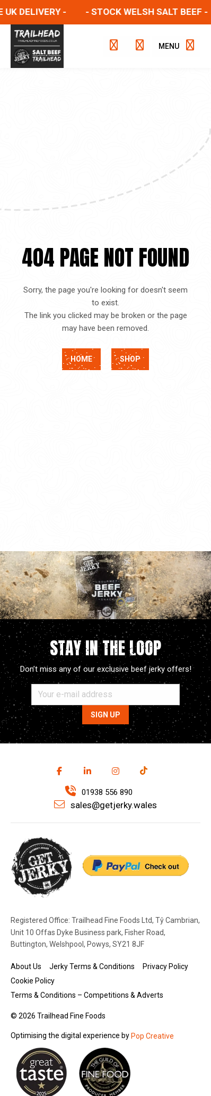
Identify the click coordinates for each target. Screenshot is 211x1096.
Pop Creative (152, 1036)
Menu (176, 45)
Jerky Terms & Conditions (92, 966)
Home (81, 359)
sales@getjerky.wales (105, 804)
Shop (130, 359)
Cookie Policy (33, 980)
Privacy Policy (165, 966)
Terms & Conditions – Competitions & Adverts (87, 995)
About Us (26, 966)
